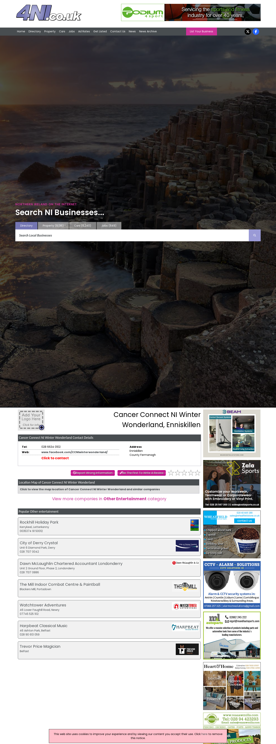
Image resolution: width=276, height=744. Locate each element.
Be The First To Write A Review (142, 473)
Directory (35, 31)
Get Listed (100, 31)
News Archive (148, 31)
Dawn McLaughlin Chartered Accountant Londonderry (71, 563)
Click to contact (55, 458)
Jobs (72, 31)
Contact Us (117, 31)
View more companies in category (109, 499)
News (132, 31)
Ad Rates (84, 31)
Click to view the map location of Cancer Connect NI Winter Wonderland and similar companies (90, 489)
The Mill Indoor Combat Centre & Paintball (60, 584)
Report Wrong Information (94, 473)
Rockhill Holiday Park (39, 522)
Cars (62, 31)
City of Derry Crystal (39, 543)
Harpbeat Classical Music (43, 625)
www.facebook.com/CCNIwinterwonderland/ (74, 452)
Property (50, 31)
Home (21, 31)
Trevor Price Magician (40, 646)
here (204, 734)
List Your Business (201, 31)
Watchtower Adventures (43, 605)
